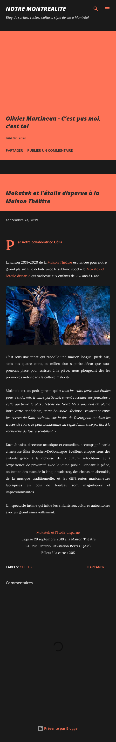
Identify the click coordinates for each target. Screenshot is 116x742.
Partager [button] (14, 150)
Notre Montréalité (36, 9)
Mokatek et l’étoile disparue (58, 532)
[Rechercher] (96, 9)
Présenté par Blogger (58, 728)
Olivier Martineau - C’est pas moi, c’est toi (53, 122)
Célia (58, 242)
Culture (27, 567)
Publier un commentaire (50, 150)
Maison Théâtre (60, 262)
